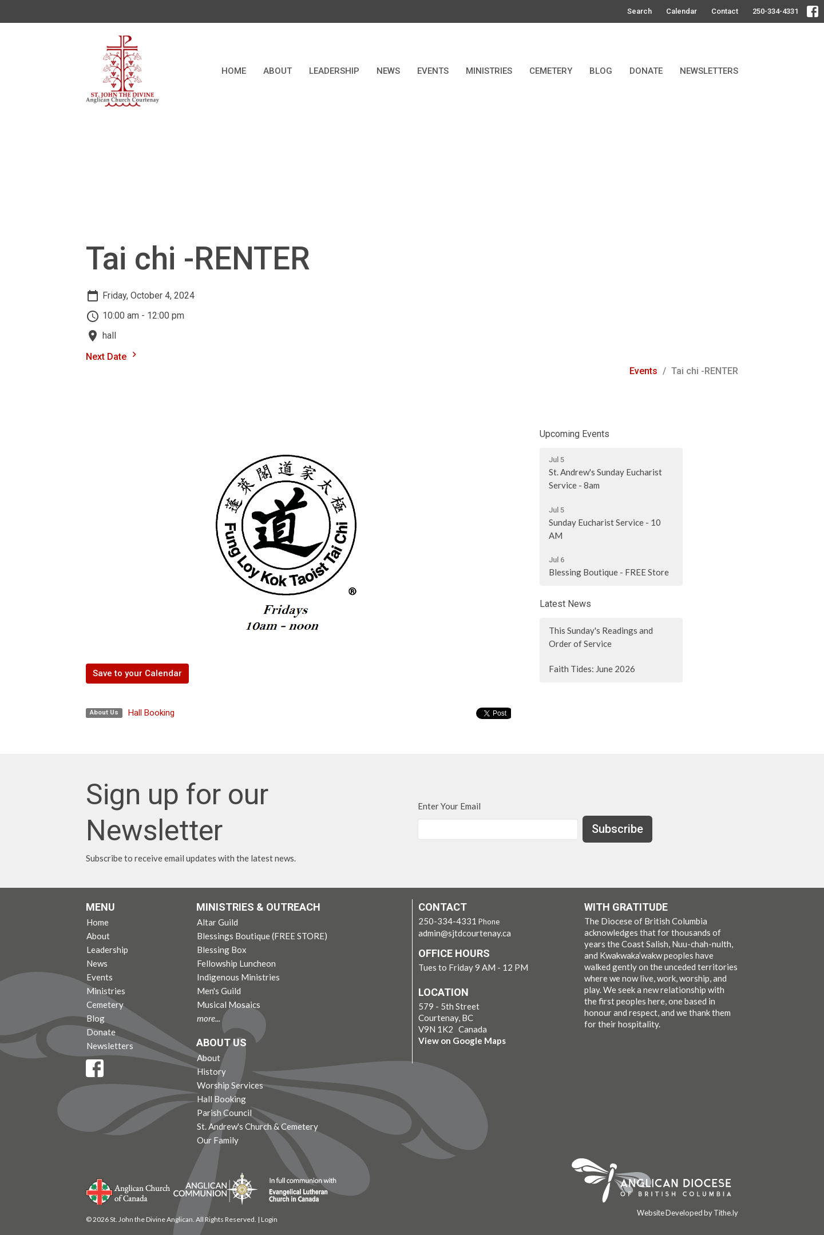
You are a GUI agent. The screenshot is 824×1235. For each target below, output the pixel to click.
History (211, 1071)
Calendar (681, 11)
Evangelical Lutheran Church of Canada (298, 1190)
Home (233, 71)
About (277, 71)
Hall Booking (151, 713)
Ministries (489, 71)
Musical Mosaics (228, 1004)
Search (639, 11)
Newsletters (709, 71)
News (388, 71)
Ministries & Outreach (258, 907)
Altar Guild (217, 922)
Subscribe (617, 829)
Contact (724, 11)
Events (433, 71)
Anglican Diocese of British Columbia (657, 1182)
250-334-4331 (775, 11)
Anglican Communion (215, 1188)
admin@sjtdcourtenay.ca (464, 933)
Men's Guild (219, 991)
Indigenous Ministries (238, 977)
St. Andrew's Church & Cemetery (257, 1126)
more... (208, 1018)
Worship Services (230, 1085)
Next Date (113, 355)
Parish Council (224, 1112)
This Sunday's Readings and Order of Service (601, 637)
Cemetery (550, 71)
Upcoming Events (574, 433)
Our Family (218, 1140)
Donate (646, 71)
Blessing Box (222, 949)
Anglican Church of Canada (128, 1190)
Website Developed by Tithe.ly (687, 1212)
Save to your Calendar (137, 673)
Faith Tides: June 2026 (592, 669)
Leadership (334, 71)
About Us (221, 1043)
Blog (600, 71)
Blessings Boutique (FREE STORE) (262, 936)
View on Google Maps (462, 1040)
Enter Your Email (449, 806)
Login (269, 1219)
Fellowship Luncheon (236, 963)
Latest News (565, 603)
